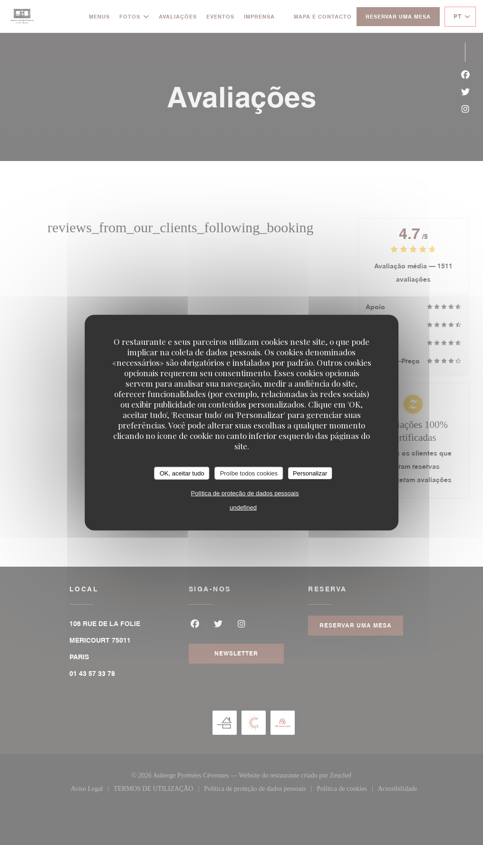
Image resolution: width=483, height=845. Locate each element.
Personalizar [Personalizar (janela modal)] (310, 472)
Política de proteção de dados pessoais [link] (245, 493)
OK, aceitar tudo (182, 472)
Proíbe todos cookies (249, 472)
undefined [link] (243, 507)
